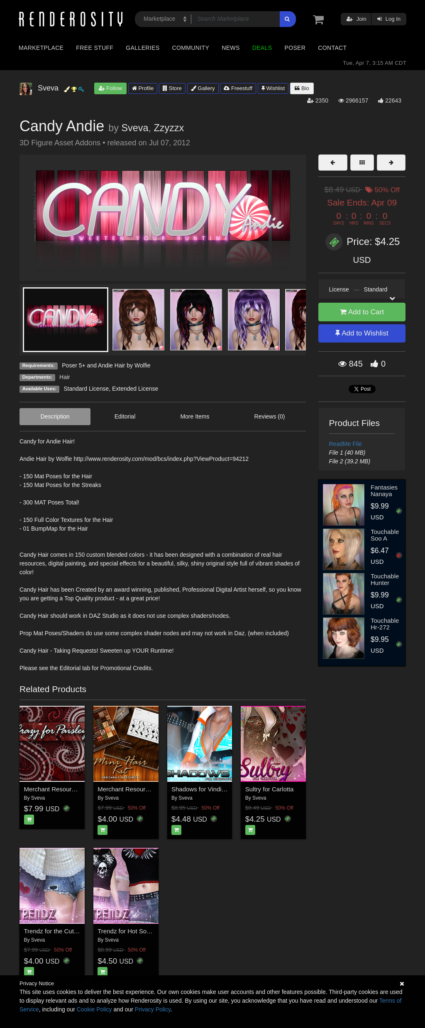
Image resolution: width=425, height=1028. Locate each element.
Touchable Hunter (385, 580)
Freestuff (238, 88)
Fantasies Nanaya (384, 491)
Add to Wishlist (361, 333)
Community (191, 47)
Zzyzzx (169, 127)
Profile (143, 88)
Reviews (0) (269, 416)
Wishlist (273, 88)
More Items (194, 416)
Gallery (203, 88)
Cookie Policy (94, 1009)
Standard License (86, 388)
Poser (294, 47)
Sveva (134, 127)
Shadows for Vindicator (203, 789)
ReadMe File (345, 444)
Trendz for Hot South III (130, 931)
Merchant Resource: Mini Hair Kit (143, 789)
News (230, 47)
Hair (64, 377)
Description (55, 416)
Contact (332, 47)
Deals (262, 47)
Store (172, 88)
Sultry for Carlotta (269, 789)
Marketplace (41, 47)
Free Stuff (94, 47)
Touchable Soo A (385, 535)
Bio (302, 88)
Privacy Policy (153, 1009)
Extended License (135, 388)
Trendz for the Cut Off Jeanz (63, 931)
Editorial (125, 416)
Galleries (142, 47)
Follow (110, 88)
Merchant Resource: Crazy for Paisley (76, 789)
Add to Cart (362, 312)
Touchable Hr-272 (385, 624)
